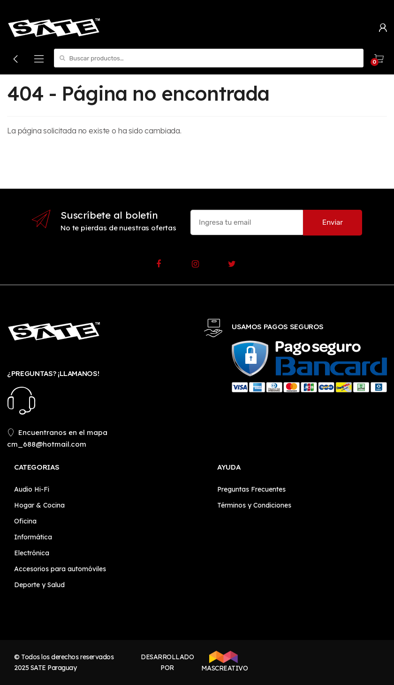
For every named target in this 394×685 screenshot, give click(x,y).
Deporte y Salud (39, 585)
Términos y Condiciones (254, 505)
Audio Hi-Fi (31, 489)
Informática (33, 537)
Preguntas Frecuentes (251, 489)
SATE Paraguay (53, 667)
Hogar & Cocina (39, 505)
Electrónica (31, 553)
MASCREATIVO (223, 661)
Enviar (332, 222)
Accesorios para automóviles (60, 569)
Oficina (25, 521)
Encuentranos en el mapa (57, 432)
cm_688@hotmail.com (46, 444)
